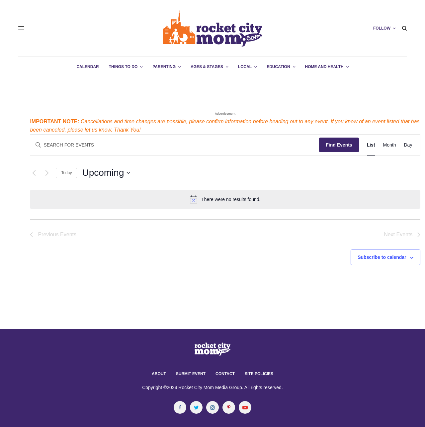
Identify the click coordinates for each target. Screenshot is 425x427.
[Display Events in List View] (371, 145)
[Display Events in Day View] (408, 145)
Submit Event (191, 374)
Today (66, 172)
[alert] (225, 199)
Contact (225, 374)
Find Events (339, 145)
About (159, 374)
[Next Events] (47, 173)
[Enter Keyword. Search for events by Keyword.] (174, 145)
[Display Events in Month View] (389, 145)
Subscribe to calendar (382, 257)
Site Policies (259, 374)
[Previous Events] (34, 173)
